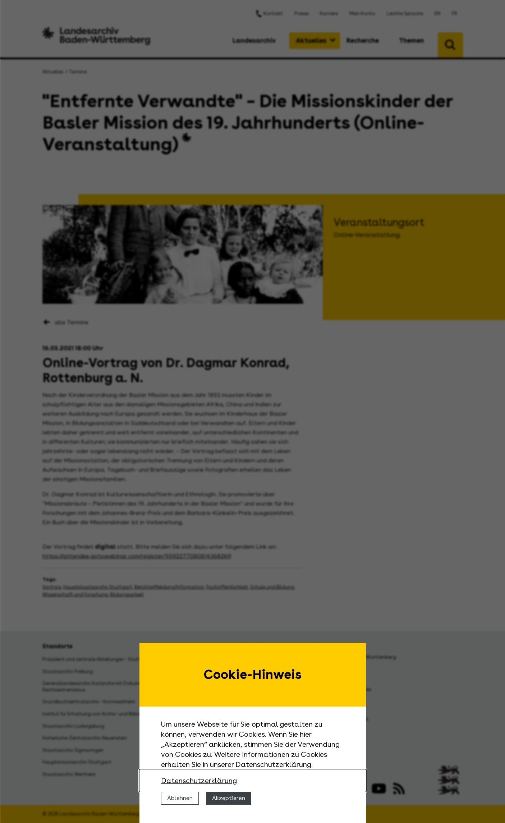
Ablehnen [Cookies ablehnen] (180, 798)
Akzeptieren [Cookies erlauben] (228, 798)
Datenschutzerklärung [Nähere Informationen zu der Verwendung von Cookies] (199, 780)
